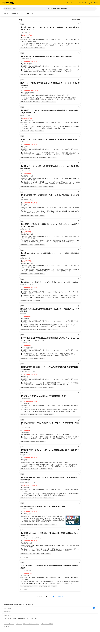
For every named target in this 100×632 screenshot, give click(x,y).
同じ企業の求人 (24, 557)
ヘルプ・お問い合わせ (9, 623)
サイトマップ (19, 623)
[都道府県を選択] (26, 9)
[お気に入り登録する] (78, 24)
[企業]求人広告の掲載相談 (47, 623)
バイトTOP (6, 618)
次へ (59, 596)
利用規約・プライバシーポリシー (31, 623)
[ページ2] (50, 596)
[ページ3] (53, 596)
